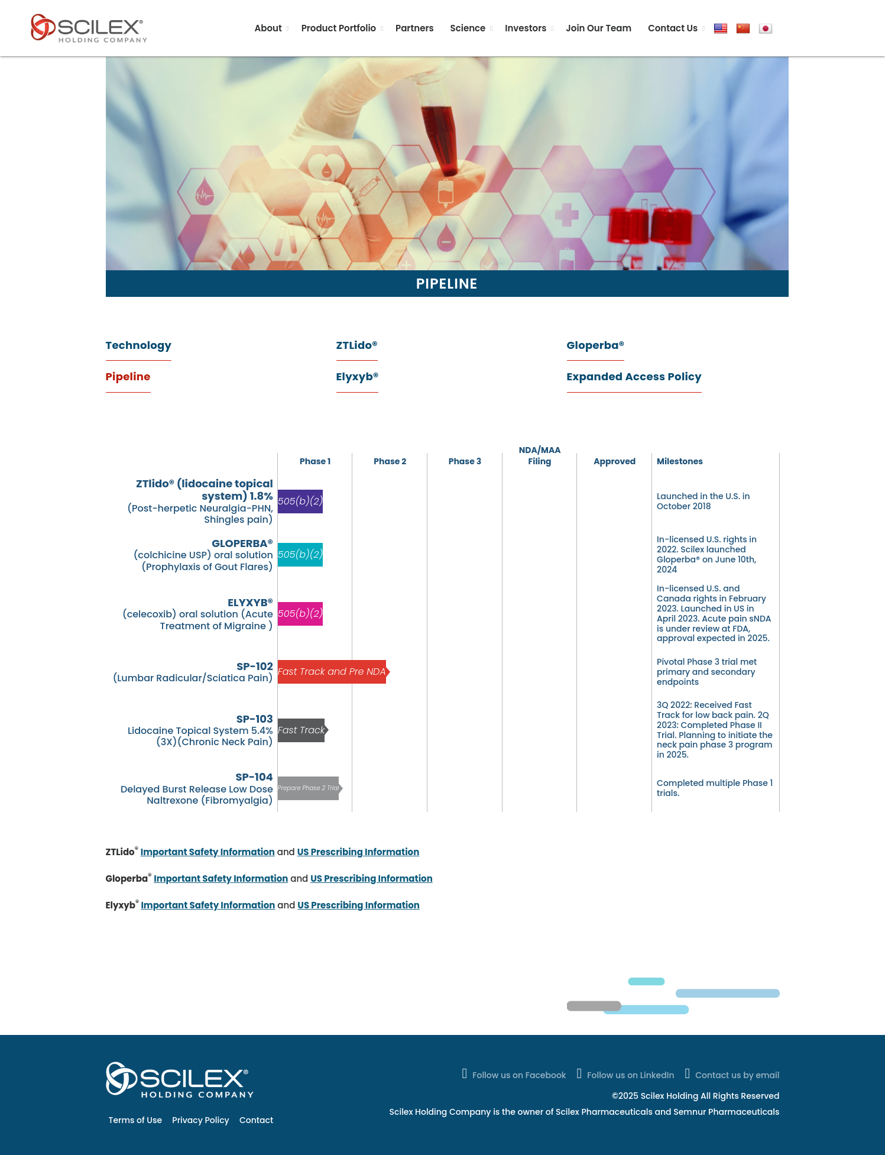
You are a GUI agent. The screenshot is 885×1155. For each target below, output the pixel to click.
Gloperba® (596, 345)
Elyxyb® (357, 376)
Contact (256, 1120)
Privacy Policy (200, 1120)
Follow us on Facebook (512, 1073)
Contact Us (673, 28)
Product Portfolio (339, 28)
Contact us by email (730, 1073)
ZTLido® (357, 345)
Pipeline (128, 376)
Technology (139, 345)
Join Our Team (598, 28)
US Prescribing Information (358, 852)
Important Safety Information (208, 852)
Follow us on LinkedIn (625, 1073)
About (268, 28)
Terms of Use (136, 1120)
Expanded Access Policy (634, 376)
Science (468, 28)
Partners (415, 28)
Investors (525, 28)
